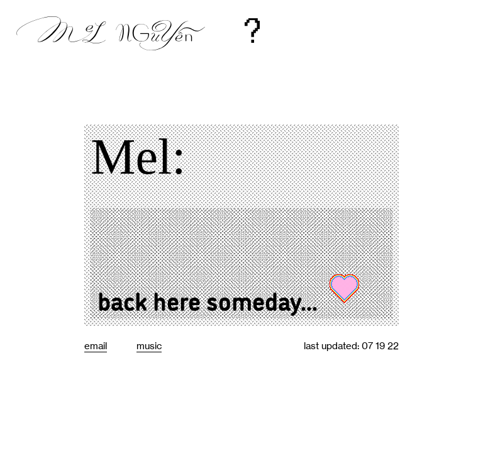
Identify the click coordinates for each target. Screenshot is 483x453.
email (95, 346)
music (149, 346)
